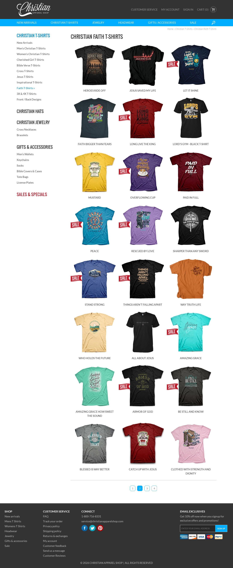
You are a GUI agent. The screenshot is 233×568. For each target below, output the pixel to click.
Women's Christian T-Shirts (33, 54)
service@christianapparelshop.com (102, 521)
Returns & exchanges (55, 536)
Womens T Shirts (15, 526)
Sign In (188, 9)
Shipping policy (52, 531)
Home (170, 29)
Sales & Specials (32, 194)
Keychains (23, 159)
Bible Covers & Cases (29, 171)
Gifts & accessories (16, 541)
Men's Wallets (25, 154)
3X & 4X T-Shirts (26, 93)
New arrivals (12, 516)
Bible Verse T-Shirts (28, 65)
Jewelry (98, 22)
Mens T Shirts (13, 521)
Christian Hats (30, 111)
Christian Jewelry (33, 122)
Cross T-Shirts (25, 71)
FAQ (45, 516)
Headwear (126, 22)
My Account (170, 9)
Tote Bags (22, 176)
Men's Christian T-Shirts (31, 48)
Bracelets (22, 135)
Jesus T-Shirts (25, 76)
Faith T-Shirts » (26, 88)
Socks (20, 165)
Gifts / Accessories (162, 22)
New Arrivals (27, 22)
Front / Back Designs (29, 99)
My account (50, 541)
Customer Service (144, 9)
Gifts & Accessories (35, 147)
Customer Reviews (54, 555)
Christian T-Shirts (64, 22)
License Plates (25, 182)
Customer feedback (54, 545)
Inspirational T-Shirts (29, 82)
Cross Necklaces (26, 129)
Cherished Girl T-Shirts (30, 59)
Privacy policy (51, 526)
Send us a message (54, 550)
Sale (193, 22)
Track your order (53, 521)
